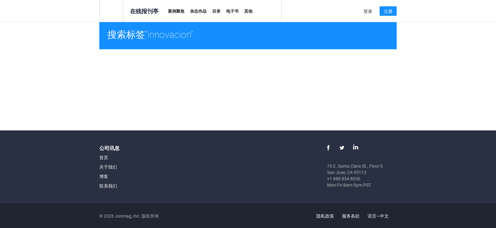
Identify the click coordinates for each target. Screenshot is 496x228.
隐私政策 (325, 216)
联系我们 (108, 186)
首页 (103, 157)
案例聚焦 (176, 11)
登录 (367, 11)
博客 (103, 176)
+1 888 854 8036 (343, 179)
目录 (216, 11)
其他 (248, 11)
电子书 (232, 11)
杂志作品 (198, 11)
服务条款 (351, 216)
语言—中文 (382, 216)
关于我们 (108, 167)
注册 (388, 11)
